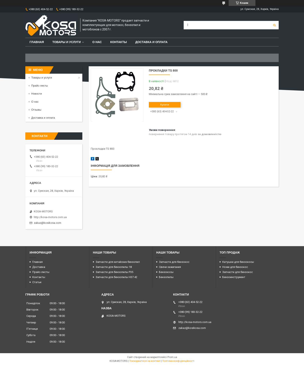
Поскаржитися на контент (144, 361)
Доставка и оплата (151, 42)
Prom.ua (172, 357)
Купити (164, 104)
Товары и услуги (66, 42)
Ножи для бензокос (235, 267)
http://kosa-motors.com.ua (50, 217)
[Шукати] (274, 25)
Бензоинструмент (233, 277)
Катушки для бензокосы (238, 261)
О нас (97, 42)
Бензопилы (166, 277)
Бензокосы (166, 272)
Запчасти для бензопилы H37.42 (116, 277)
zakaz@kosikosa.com (47, 222)
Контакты (118, 42)
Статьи (36, 282)
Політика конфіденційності (178, 361)
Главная (37, 42)
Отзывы (36, 109)
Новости (36, 93)
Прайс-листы (39, 85)
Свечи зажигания (170, 267)
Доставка (38, 267)
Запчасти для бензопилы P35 (114, 272)
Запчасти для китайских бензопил (118, 261)
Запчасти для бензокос (174, 261)
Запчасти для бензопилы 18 (114, 267)
